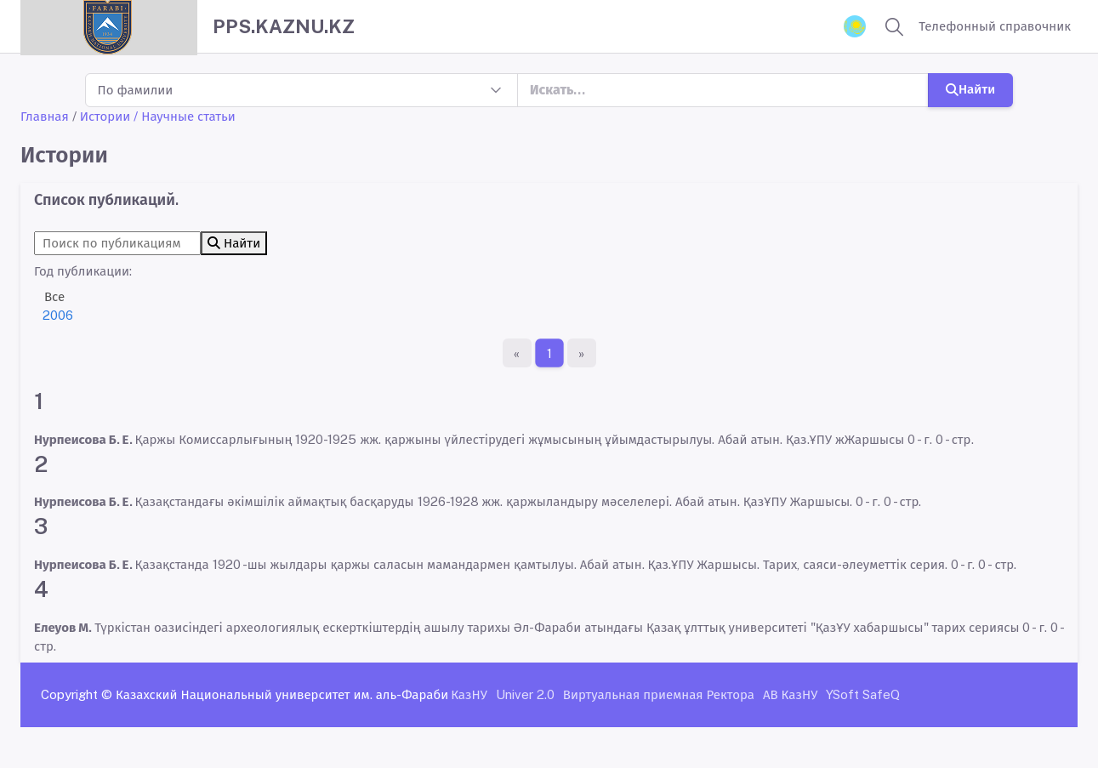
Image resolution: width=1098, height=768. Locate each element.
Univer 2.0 (525, 694)
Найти (970, 89)
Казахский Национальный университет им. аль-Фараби (282, 694)
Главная (44, 116)
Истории (105, 116)
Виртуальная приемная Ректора (658, 694)
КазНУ (469, 694)
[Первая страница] (517, 352)
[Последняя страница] (581, 352)
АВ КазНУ (790, 694)
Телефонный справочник (995, 26)
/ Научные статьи (185, 116)
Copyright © (76, 694)
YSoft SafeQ (863, 694)
